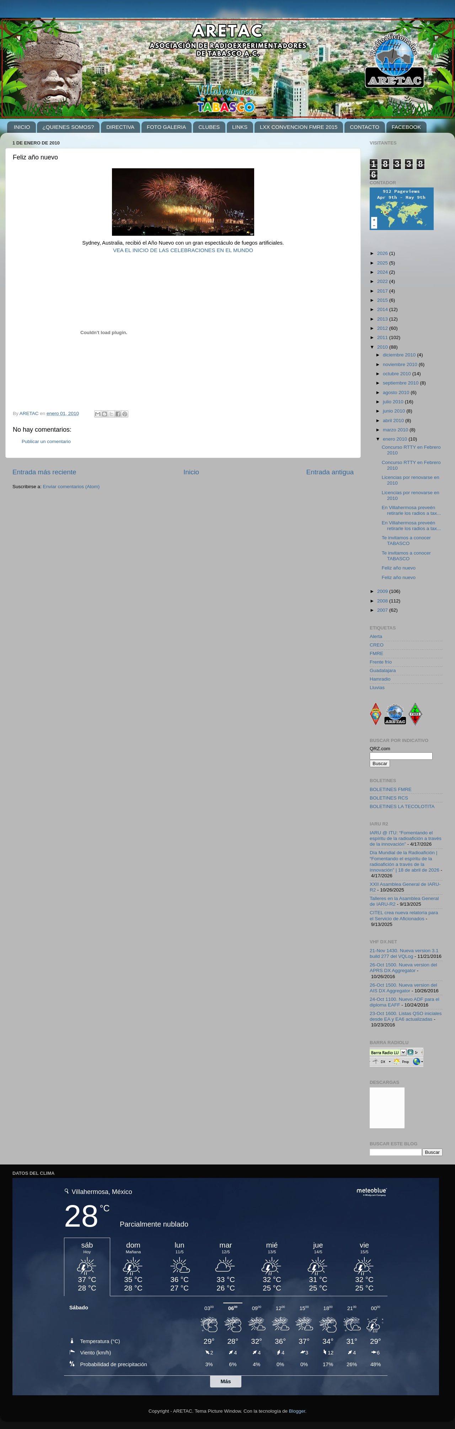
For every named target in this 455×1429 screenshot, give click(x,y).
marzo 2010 (396, 429)
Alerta (376, 636)
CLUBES (209, 127)
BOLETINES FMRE (391, 789)
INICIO (22, 127)
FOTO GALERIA (166, 127)
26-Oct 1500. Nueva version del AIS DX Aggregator (403, 987)
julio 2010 (394, 401)
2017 (383, 291)
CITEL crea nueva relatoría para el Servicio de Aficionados (404, 915)
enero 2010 (395, 439)
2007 (383, 610)
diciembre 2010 (400, 355)
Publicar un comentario (46, 441)
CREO (377, 645)
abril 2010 (394, 420)
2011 (383, 337)
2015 (383, 300)
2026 (383, 253)
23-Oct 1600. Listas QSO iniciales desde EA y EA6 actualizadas (406, 1016)
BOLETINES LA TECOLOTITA (402, 806)
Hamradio (380, 679)
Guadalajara (383, 670)
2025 (383, 263)
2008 (383, 601)
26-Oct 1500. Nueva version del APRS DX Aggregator (403, 967)
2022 (383, 281)
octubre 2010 (397, 373)
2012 (383, 328)
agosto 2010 (397, 392)
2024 (383, 272)
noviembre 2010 (401, 364)
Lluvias (377, 687)
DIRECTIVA (120, 127)
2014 (383, 309)
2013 (383, 319)
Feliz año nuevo (399, 568)
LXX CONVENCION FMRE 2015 (298, 127)
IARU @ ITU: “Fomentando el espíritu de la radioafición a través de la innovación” (405, 838)
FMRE (376, 653)
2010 (383, 347)
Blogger (297, 1411)
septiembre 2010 (401, 383)
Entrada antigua (330, 472)
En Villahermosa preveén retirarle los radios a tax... (411, 510)
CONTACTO (364, 127)
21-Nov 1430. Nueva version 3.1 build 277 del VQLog (404, 953)
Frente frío (381, 662)
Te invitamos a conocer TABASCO (406, 540)
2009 (383, 591)
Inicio (191, 472)
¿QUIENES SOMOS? (68, 127)
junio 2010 (394, 411)
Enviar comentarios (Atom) (71, 486)
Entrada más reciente (44, 472)
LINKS (239, 127)
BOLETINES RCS (389, 798)
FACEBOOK (406, 127)
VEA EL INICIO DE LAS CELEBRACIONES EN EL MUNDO (183, 250)
